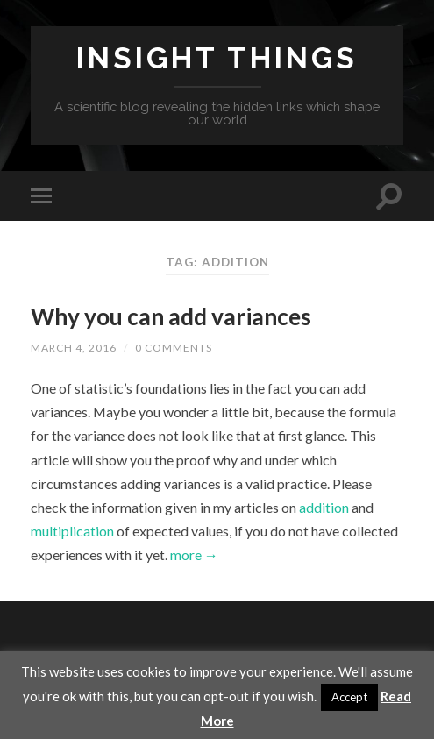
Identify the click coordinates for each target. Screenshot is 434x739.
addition (325, 507)
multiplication (74, 530)
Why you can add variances (171, 316)
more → (192, 554)
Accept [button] (349, 697)
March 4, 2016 (74, 347)
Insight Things (217, 58)
